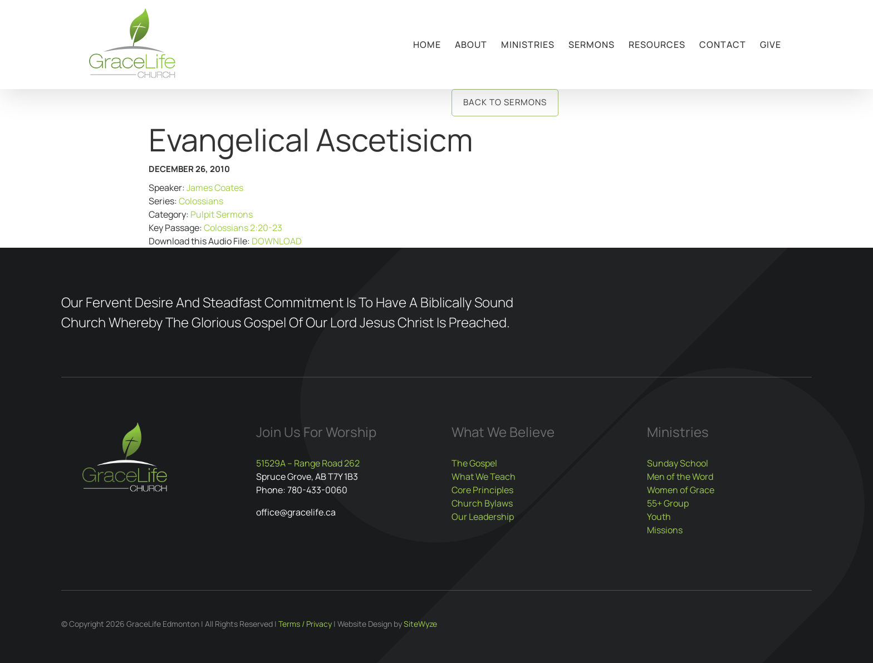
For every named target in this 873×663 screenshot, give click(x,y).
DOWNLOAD (277, 241)
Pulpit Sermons (221, 214)
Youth (659, 516)
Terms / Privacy (305, 623)
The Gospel (474, 463)
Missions (665, 530)
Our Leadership (483, 516)
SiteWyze (420, 623)
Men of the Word (680, 476)
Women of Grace (680, 490)
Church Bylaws (482, 503)
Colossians (201, 201)
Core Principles (482, 490)
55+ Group (668, 503)
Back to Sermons (505, 102)
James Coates (215, 187)
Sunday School (677, 463)
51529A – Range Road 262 (308, 463)
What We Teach (484, 476)
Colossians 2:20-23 (243, 228)
